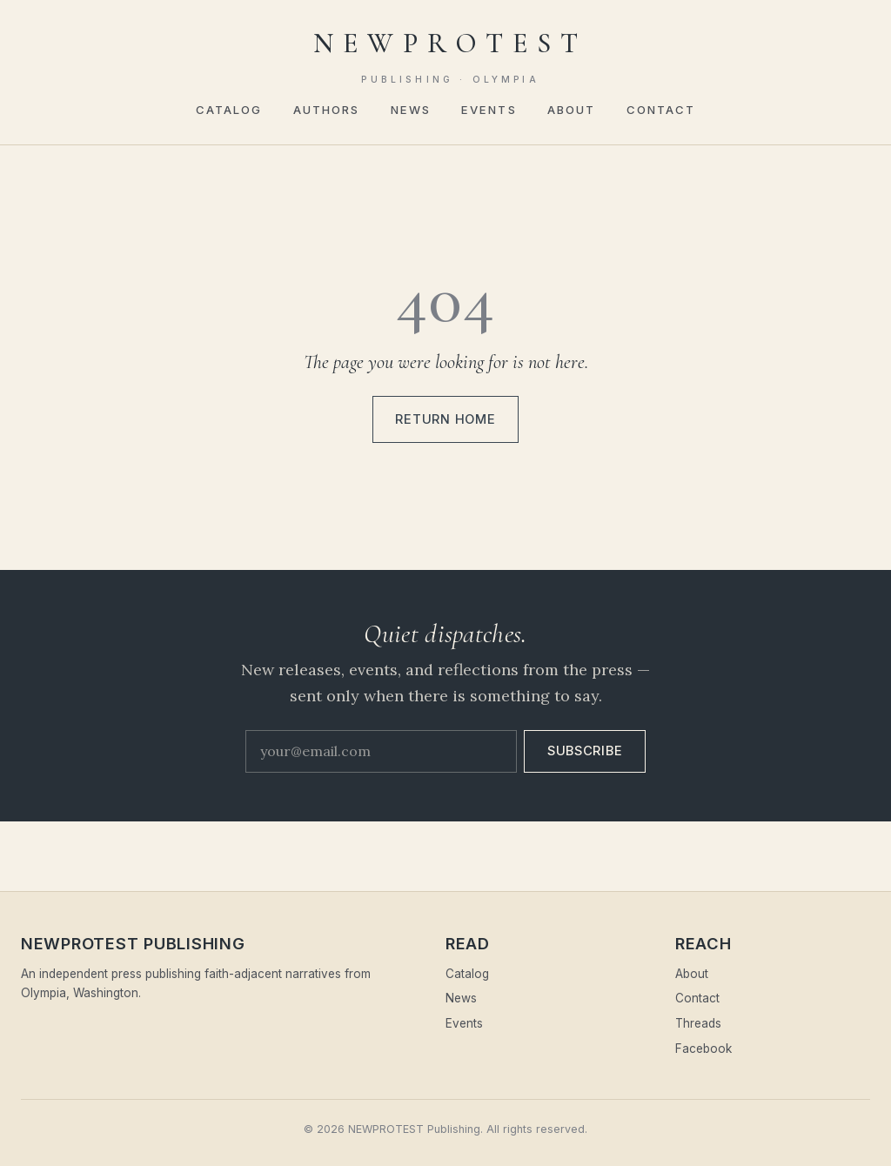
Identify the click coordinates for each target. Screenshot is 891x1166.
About (571, 110)
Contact (661, 110)
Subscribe (585, 751)
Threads (698, 1023)
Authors (326, 110)
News (411, 110)
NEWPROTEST (450, 56)
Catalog (229, 110)
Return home (445, 419)
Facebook (703, 1048)
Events (489, 110)
